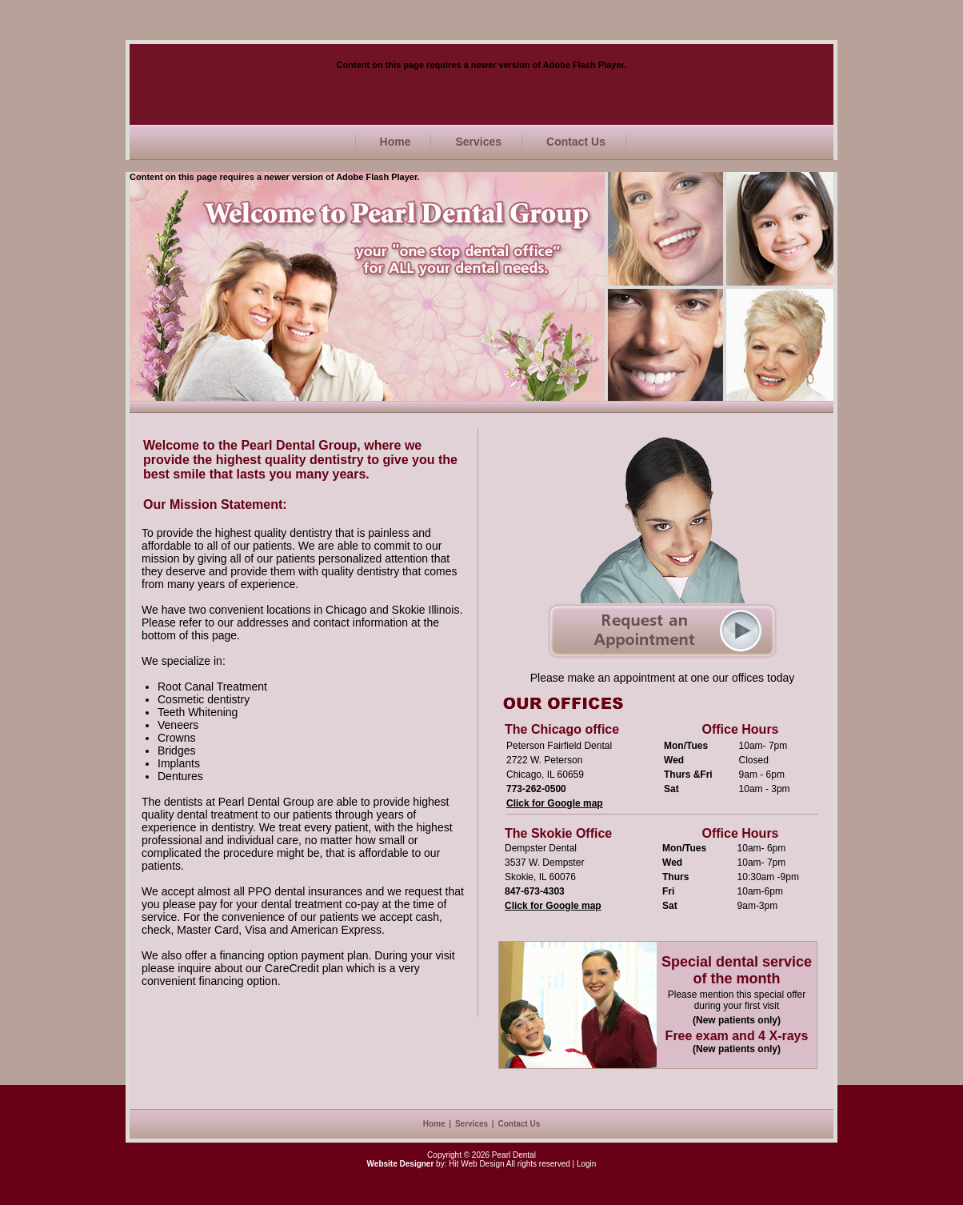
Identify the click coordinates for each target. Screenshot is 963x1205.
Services (478, 141)
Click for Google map (554, 803)
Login (586, 1163)
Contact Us (575, 141)
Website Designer (400, 1163)
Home (395, 141)
